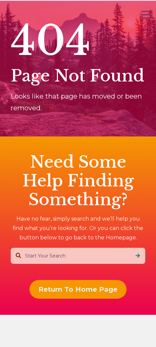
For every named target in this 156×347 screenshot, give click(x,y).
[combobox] (78, 256)
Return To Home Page (78, 289)
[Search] (137, 256)
